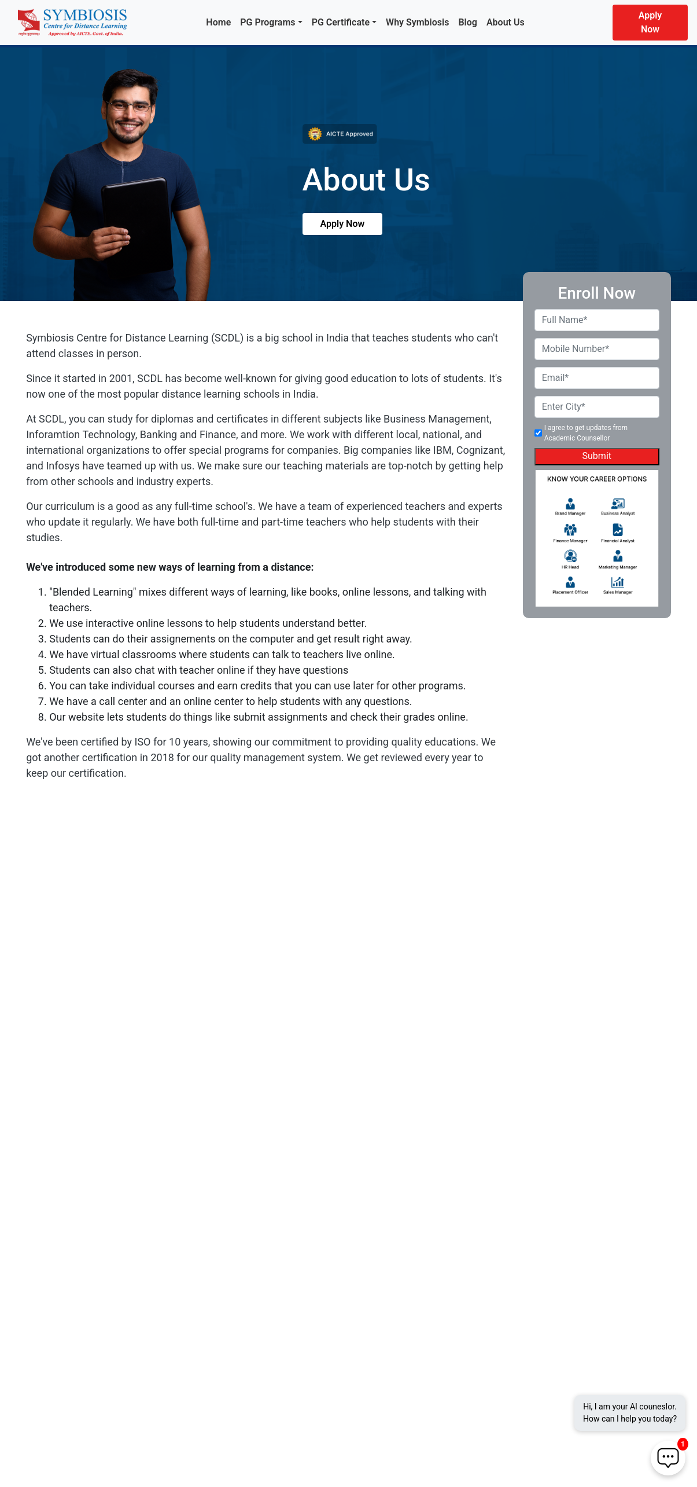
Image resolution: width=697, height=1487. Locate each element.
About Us (505, 22)
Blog (467, 22)
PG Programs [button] (267, 22)
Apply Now (650, 22)
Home (218, 22)
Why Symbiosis (417, 22)
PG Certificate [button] (341, 22)
